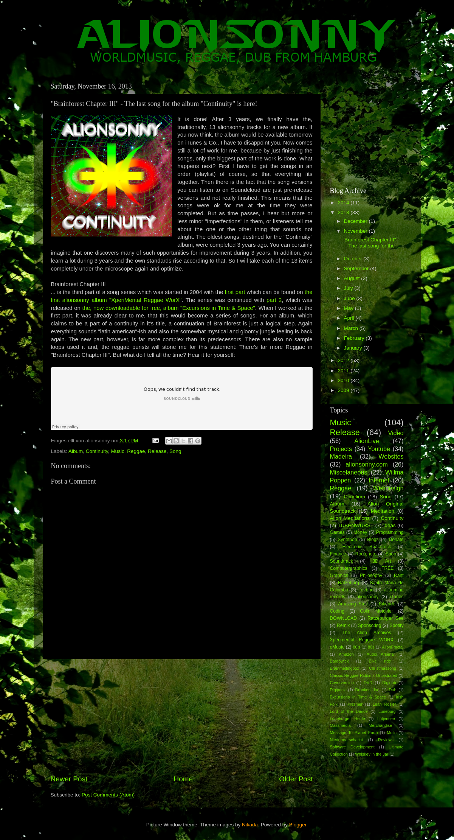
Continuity (97, 451)
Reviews (386, 739)
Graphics (339, 575)
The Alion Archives (366, 632)
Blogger (298, 825)
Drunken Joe (367, 690)
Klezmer (355, 704)
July (349, 288)
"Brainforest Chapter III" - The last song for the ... (371, 243)
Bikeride (387, 604)
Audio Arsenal (381, 654)
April (350, 318)
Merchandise (380, 725)
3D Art (382, 561)
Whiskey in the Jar (371, 754)
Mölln (392, 732)
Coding (337, 611)
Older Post (296, 779)
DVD (368, 682)
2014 (344, 202)
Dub (393, 690)
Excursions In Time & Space (358, 697)
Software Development (352, 747)
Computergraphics (348, 568)
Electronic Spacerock (366, 546)
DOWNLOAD (343, 618)
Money (360, 532)
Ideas (389, 525)
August (352, 278)
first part (235, 292)
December (356, 221)
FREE (387, 568)
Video (395, 432)
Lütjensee (386, 718)
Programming (390, 532)
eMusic (337, 647)
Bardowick (339, 661)
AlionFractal (393, 647)
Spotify (396, 625)
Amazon (346, 654)
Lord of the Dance (349, 711)
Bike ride (380, 661)
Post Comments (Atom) (108, 795)
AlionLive (366, 440)
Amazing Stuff (353, 604)
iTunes (397, 596)
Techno (366, 590)
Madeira (341, 456)
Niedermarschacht (346, 739)
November (356, 231)
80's (356, 647)
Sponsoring (369, 625)
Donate (396, 539)
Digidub (389, 682)
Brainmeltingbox (344, 668)
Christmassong (382, 668)
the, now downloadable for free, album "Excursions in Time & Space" (168, 308)
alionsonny (367, 596)
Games (337, 532)
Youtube (379, 448)
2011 (344, 370)
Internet (379, 480)
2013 (344, 212)
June (350, 298)
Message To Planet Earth (354, 732)
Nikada (250, 825)
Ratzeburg (348, 582)
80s (371, 647)
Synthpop (347, 539)
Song (175, 451)
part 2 (274, 300)
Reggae (136, 451)
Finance (338, 554)
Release (157, 451)
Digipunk (338, 690)
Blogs (372, 539)
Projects (341, 448)
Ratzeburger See (385, 618)
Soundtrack (341, 561)
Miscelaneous (348, 472)
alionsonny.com (366, 464)
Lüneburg (387, 711)
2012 (344, 360)
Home (183, 779)
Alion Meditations (350, 518)
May (349, 308)
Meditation (382, 511)
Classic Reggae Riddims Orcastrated (363, 675)
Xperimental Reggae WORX (362, 639)
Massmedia (340, 725)
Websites (390, 456)
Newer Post (69, 779)
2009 (344, 390)
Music (117, 451)
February (355, 338)
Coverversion (342, 682)
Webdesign (388, 488)
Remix (343, 625)
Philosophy (371, 575)
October (354, 258)
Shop (391, 554)
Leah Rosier (384, 704)
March (351, 328)
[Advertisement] (182, 716)
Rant (399, 575)
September (357, 268)
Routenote (366, 554)
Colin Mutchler (376, 611)
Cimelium (354, 496)
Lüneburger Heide (347, 718)
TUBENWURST (355, 525)
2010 (344, 380)
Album (75, 451)
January (354, 348)
